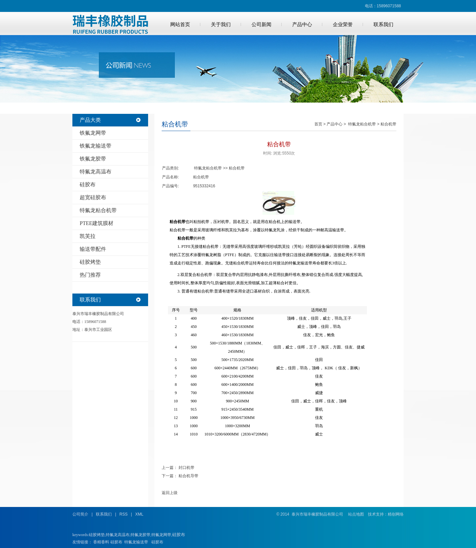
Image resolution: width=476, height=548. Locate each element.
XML (139, 514)
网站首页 (180, 24)
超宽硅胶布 (93, 197)
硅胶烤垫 (90, 262)
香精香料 (101, 542)
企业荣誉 (343, 24)
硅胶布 (88, 184)
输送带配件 (93, 249)
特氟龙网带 (161, 534)
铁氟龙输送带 (95, 146)
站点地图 (356, 514)
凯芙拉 (88, 236)
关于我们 (221, 24)
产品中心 (302, 24)
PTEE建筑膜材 (96, 223)
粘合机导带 (188, 476)
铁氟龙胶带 (93, 158)
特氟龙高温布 (95, 171)
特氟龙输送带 (136, 542)
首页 (318, 124)
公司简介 (80, 514)
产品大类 (90, 120)
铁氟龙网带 (93, 133)
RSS (123, 514)
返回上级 (170, 492)
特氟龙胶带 (140, 534)
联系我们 (383, 24)
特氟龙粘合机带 (98, 210)
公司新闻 (261, 24)
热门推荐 (90, 275)
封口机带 (186, 467)
